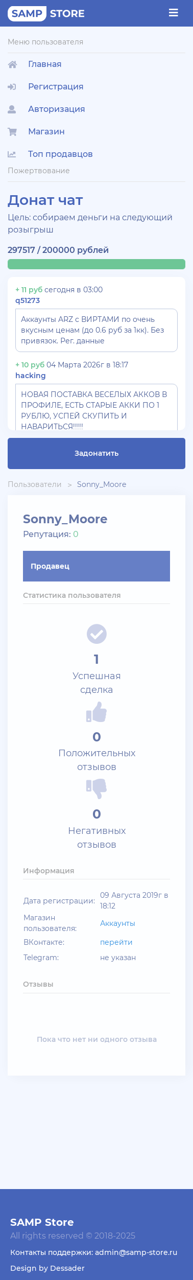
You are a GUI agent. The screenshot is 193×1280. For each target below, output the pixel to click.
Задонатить (96, 453)
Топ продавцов (50, 154)
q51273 (27, 300)
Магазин (36, 131)
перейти (116, 942)
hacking (30, 375)
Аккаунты (117, 923)
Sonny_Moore (101, 484)
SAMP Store (42, 1222)
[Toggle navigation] (173, 12)
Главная (35, 64)
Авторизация (46, 109)
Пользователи (35, 484)
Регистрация (46, 86)
